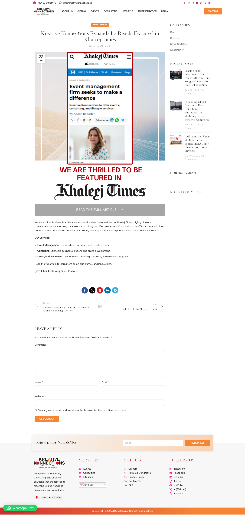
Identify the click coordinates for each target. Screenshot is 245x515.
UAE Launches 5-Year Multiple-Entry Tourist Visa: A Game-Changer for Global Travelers (197, 144)
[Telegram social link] (115, 290)
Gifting (81, 11)
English (86, 486)
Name (39, 383)
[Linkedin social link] (107, 290)
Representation (147, 11)
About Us (67, 11)
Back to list (100, 307)
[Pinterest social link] (100, 290)
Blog (172, 32)
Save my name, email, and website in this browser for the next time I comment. (82, 411)
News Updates (100, 25)
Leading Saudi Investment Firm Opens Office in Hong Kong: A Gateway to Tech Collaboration (197, 78)
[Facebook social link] (85, 290)
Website (39, 397)
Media (164, 11)
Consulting (110, 11)
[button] (20, 508)
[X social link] (92, 290)
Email (105, 383)
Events (95, 11)
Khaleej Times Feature (64, 271)
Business (175, 38)
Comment (41, 345)
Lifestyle (127, 11)
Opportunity (177, 50)
